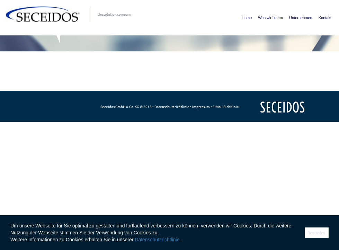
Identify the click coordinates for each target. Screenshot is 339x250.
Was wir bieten (270, 18)
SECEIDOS (282, 107)
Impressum (201, 106)
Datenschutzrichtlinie (171, 106)
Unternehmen (300, 18)
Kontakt (325, 18)
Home (247, 18)
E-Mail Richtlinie (226, 106)
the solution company (115, 14)
